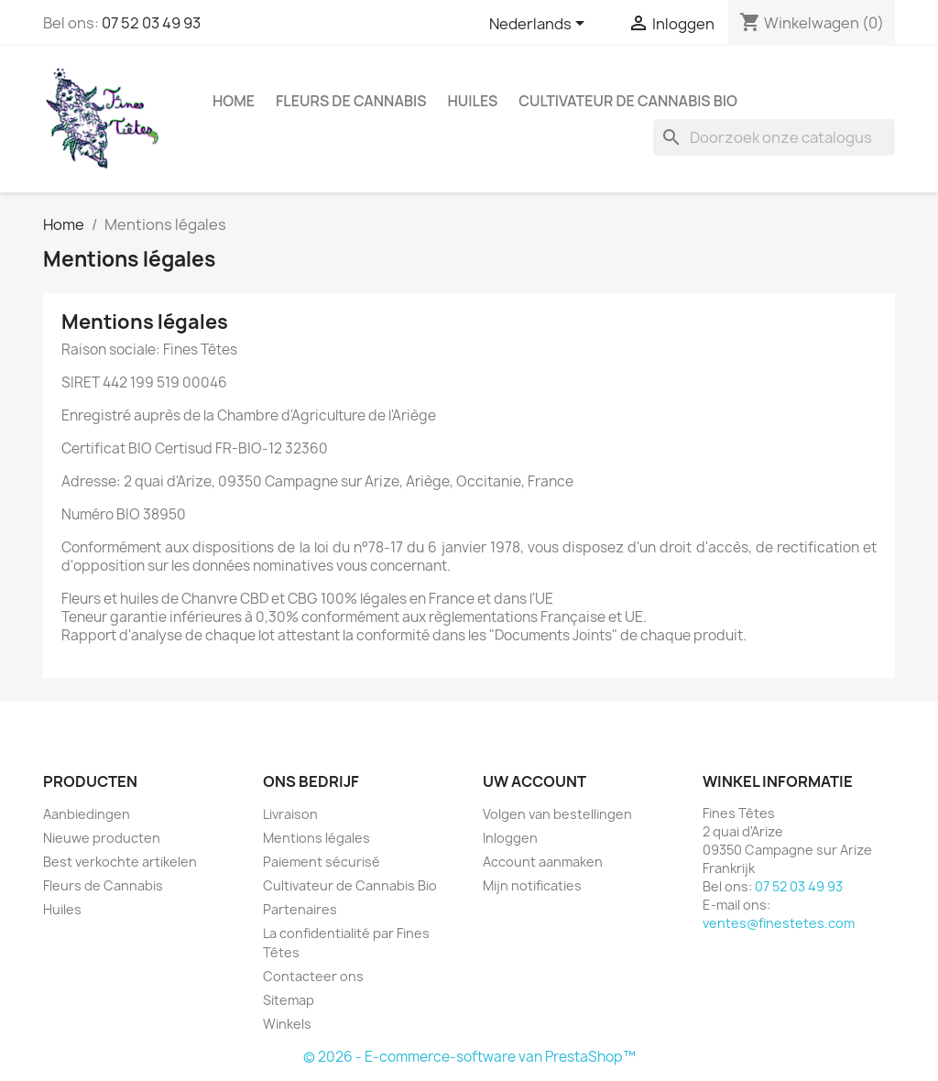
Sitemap (288, 1000)
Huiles (472, 101)
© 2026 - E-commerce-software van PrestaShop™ (469, 1056)
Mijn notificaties (532, 885)
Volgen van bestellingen (557, 814)
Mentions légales (316, 837)
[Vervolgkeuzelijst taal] (540, 25)
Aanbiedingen (86, 814)
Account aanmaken (543, 861)
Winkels (287, 1023)
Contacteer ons (313, 976)
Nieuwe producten (101, 837)
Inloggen (510, 837)
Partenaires (300, 909)
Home (234, 101)
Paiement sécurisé (321, 861)
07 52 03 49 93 (151, 23)
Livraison (290, 814)
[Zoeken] (774, 137)
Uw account (534, 781)
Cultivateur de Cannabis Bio (627, 101)
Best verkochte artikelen (120, 861)
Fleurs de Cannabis (351, 101)
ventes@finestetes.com (779, 923)
